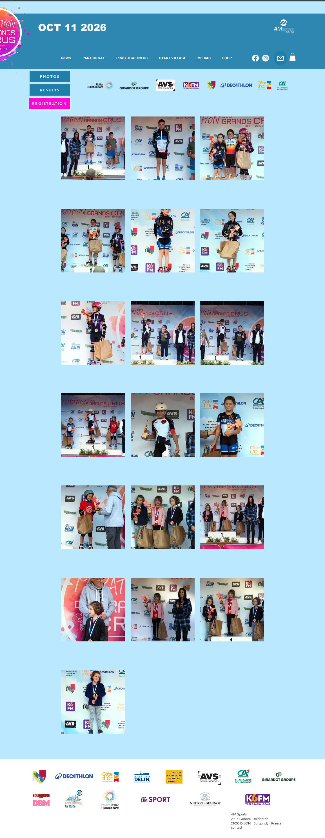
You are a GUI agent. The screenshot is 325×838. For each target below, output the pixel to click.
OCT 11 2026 (72, 27)
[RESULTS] (50, 90)
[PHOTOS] (50, 76)
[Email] (280, 58)
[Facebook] (255, 58)
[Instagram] (265, 58)
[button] (93, 58)
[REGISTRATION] (49, 103)
